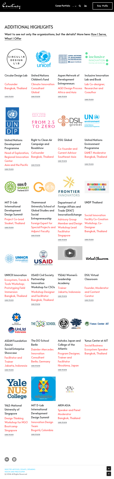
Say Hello (102, 6)
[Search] (80, 6)
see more (9, 103)
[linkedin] (7, 473)
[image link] (11, 5)
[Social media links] (85, 6)
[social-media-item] (14, 473)
